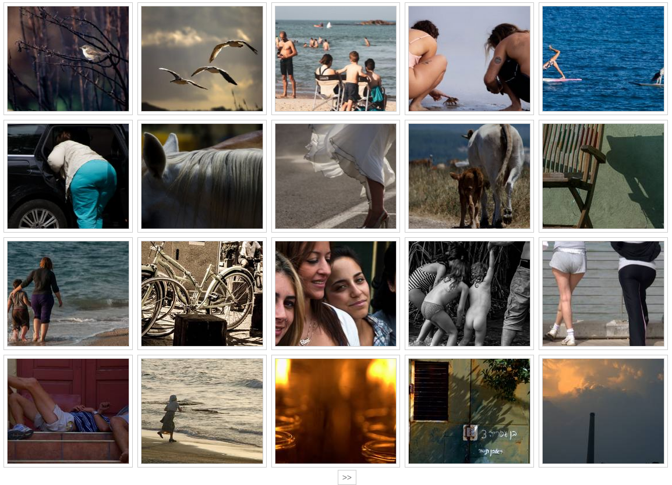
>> (347, 477)
